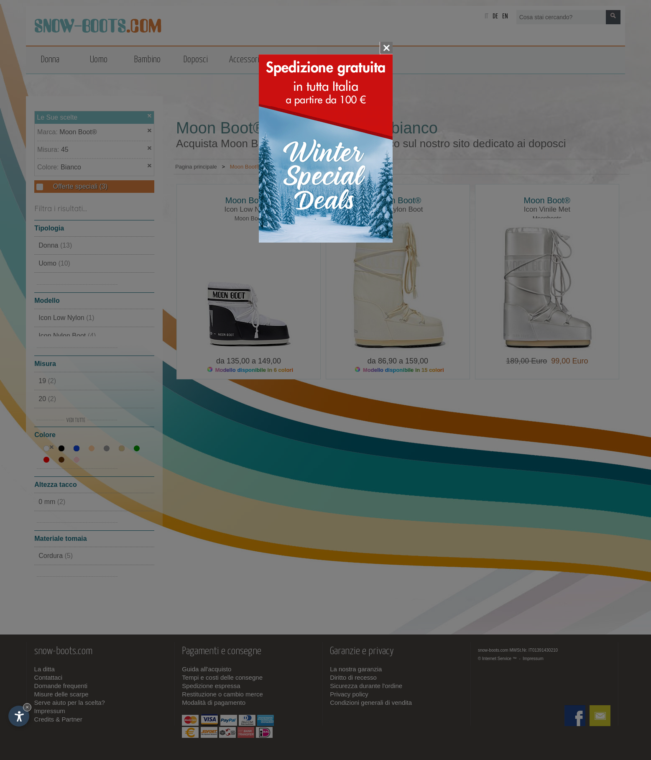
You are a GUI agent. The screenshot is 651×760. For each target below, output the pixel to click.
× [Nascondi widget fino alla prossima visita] (27, 707)
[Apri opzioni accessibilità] (18, 716)
